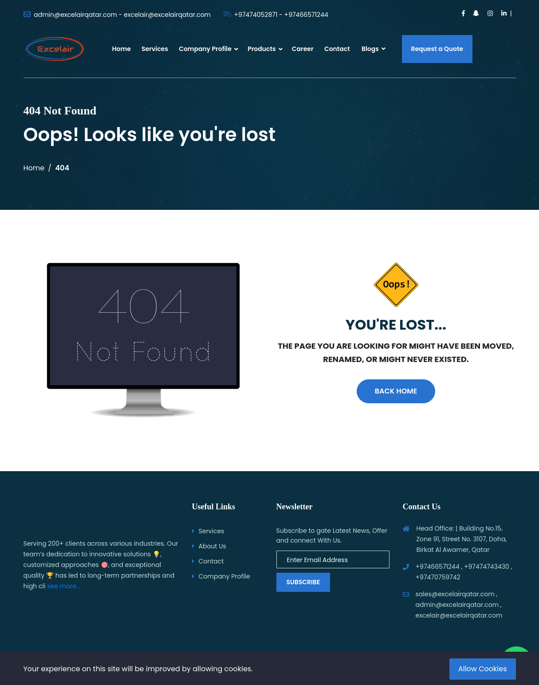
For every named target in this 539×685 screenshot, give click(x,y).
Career (303, 48)
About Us (212, 546)
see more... (63, 586)
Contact (337, 48)
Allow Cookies (482, 669)
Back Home (396, 391)
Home (121, 48)
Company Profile (205, 48)
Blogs (374, 48)
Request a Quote (437, 48)
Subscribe (303, 582)
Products (261, 48)
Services (155, 48)
